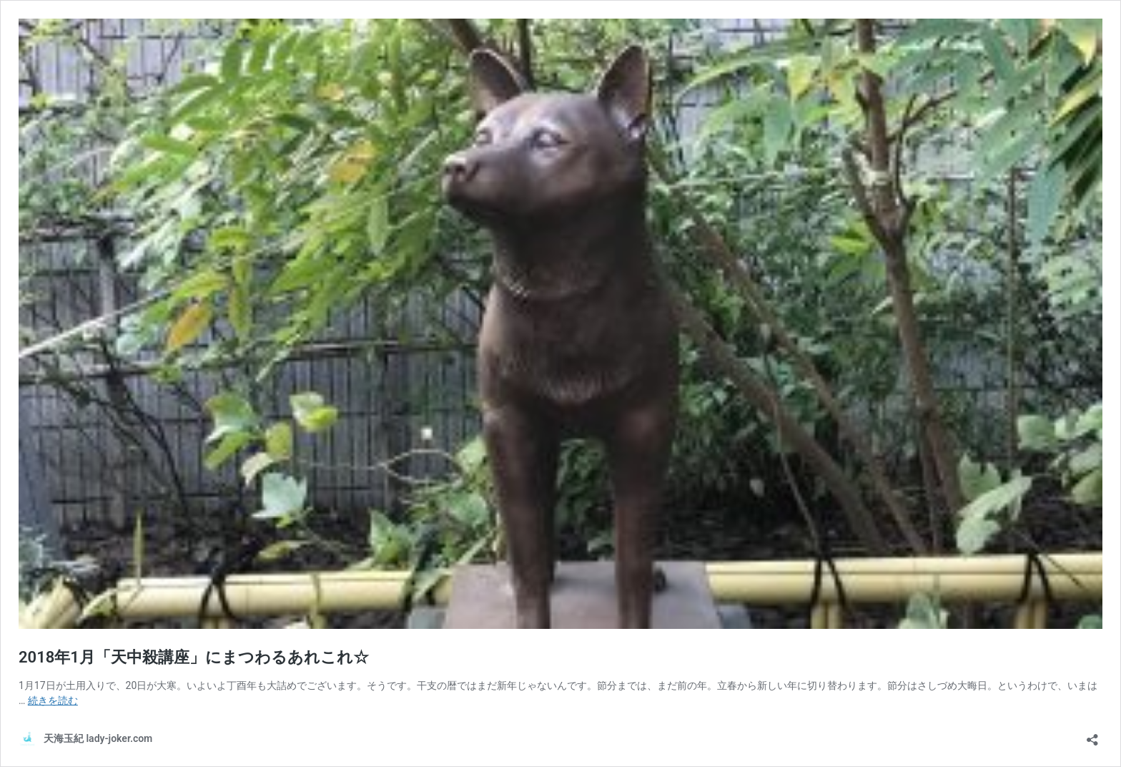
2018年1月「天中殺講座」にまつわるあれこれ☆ (194, 657)
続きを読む (53, 700)
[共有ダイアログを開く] (1092, 735)
